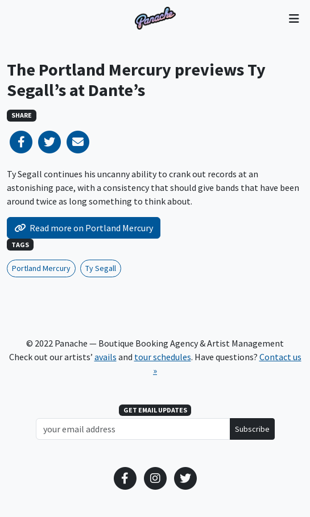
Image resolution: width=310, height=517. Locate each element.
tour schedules (162, 356)
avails (105, 356)
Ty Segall (100, 268)
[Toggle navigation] (294, 18)
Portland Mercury (41, 268)
